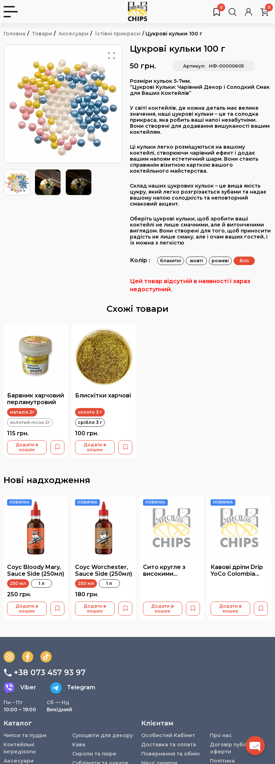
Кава (78, 744)
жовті (196, 260)
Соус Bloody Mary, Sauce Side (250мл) (35, 570)
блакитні (170, 260)
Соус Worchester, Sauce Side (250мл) (103, 570)
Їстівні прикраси (118, 33)
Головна (14, 33)
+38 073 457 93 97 (45, 672)
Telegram (72, 688)
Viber (20, 688)
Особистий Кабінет (168, 735)
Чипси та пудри (25, 735)
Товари (42, 33)
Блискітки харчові (103, 395)
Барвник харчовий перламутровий (35, 399)
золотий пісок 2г (30, 422)
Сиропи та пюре (94, 754)
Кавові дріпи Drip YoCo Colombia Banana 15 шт (237, 574)
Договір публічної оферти (235, 748)
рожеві (220, 260)
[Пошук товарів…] (232, 12)
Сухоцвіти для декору (102, 735)
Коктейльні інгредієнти (20, 748)
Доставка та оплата (168, 744)
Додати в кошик (27, 447)
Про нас (221, 735)
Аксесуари (73, 33)
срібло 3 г (90, 422)
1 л (42, 583)
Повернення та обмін (170, 754)
